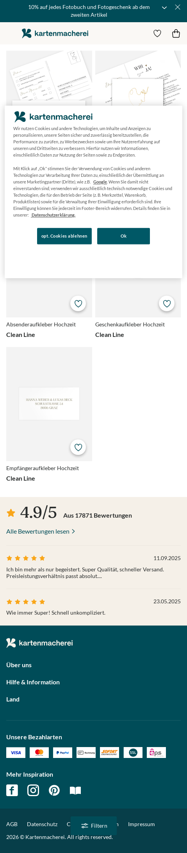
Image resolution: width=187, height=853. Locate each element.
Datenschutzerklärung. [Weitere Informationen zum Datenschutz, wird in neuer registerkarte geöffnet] (53, 214)
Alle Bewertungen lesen (37, 531)
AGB (12, 824)
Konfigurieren (82, 258)
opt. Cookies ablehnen (64, 235)
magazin (75, 790)
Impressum (141, 824)
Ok (124, 235)
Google (100, 181)
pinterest (54, 790)
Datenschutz (42, 824)
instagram (33, 790)
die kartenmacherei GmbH (55, 33)
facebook (12, 790)
